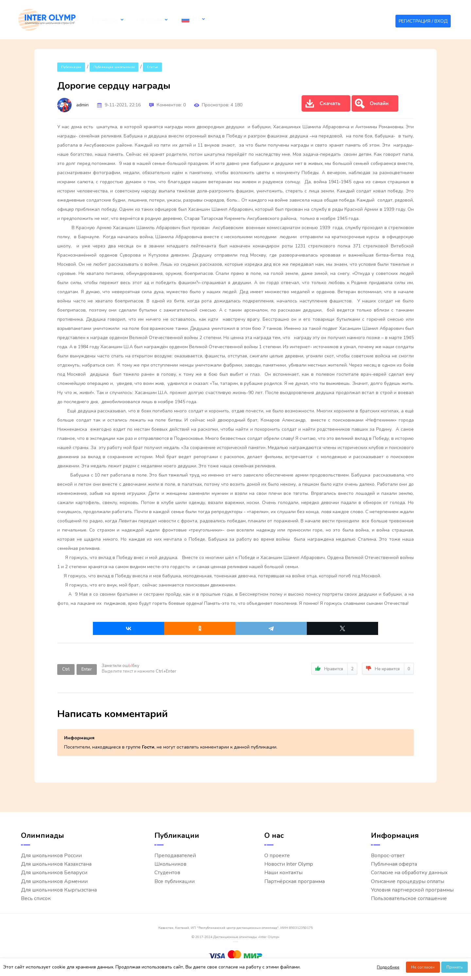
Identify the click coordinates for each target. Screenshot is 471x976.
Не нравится (388, 669)
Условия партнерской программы (412, 890)
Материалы (138, 20)
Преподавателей (175, 856)
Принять (454, 967)
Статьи (152, 67)
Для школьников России (51, 856)
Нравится (334, 669)
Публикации (71, 67)
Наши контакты (283, 873)
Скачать (322, 104)
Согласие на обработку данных (409, 873)
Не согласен (423, 967)
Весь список (36, 898)
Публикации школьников (114, 67)
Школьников (170, 864)
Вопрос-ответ (388, 856)
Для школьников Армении (54, 881)
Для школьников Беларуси (54, 873)
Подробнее (388, 967)
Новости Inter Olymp (288, 864)
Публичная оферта (394, 864)
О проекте (277, 856)
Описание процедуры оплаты (407, 881)
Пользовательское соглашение (409, 898)
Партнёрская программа (294, 881)
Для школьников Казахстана (56, 864)
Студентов (167, 873)
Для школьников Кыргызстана (59, 890)
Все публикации (174, 881)
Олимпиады (101, 20)
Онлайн (372, 104)
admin (82, 105)
